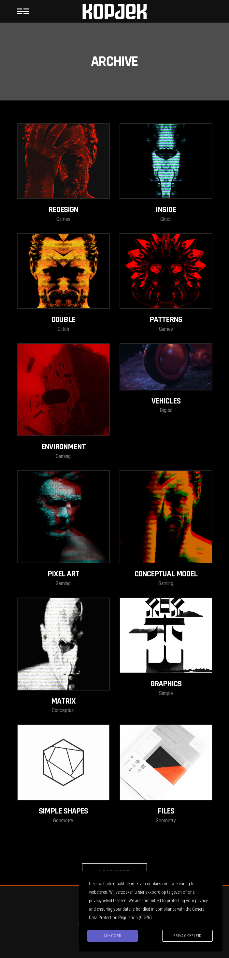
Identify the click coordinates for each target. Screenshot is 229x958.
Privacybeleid (187, 936)
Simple (166, 693)
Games (63, 219)
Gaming (63, 456)
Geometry (63, 820)
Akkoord (113, 936)
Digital (166, 410)
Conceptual (63, 710)
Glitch (166, 219)
